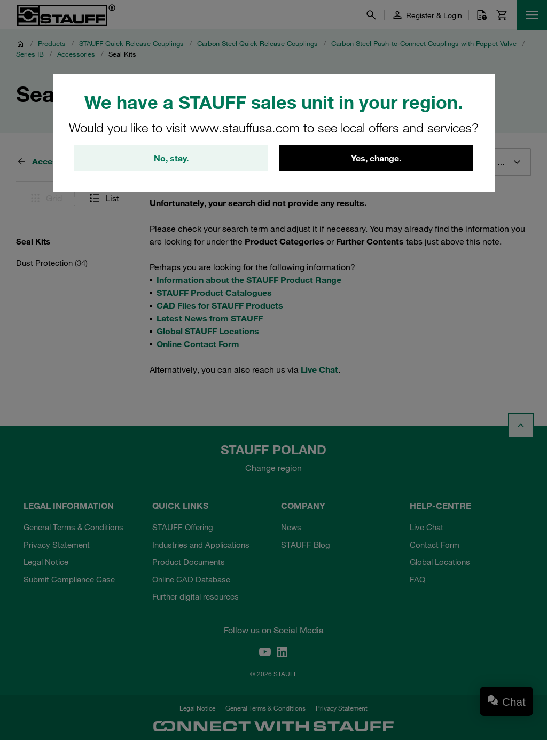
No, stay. (171, 158)
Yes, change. (376, 158)
